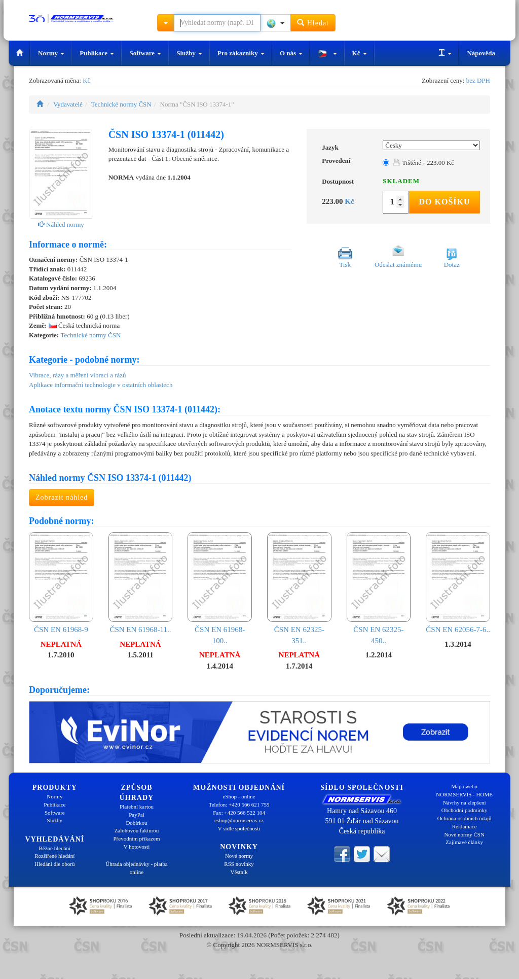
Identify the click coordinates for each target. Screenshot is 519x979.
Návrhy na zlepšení (464, 802)
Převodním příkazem (137, 838)
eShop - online (239, 796)
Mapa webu (464, 786)
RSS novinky (238, 864)
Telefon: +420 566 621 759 (239, 804)
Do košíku (444, 201)
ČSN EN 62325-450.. (379, 588)
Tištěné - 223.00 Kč (423, 162)
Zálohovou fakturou (137, 830)
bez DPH (478, 80)
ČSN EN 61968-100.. (220, 588)
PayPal (136, 815)
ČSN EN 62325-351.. (299, 588)
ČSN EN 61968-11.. (140, 583)
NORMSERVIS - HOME (464, 794)
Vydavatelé (68, 104)
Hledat (313, 22)
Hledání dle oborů (54, 864)
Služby (189, 53)
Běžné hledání (55, 848)
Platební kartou (137, 806)
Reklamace (464, 826)
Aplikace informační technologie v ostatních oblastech (100, 385)
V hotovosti (137, 847)
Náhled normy (61, 224)
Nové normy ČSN (464, 834)
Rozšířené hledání (54, 856)
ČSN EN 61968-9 (61, 583)
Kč (359, 53)
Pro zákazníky (241, 53)
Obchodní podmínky (464, 810)
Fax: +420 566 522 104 (239, 813)
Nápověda (481, 53)
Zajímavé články (464, 842)
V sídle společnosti (239, 828)
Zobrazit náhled (61, 497)
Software (145, 53)
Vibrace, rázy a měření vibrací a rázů (77, 375)
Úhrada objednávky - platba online (136, 868)
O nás (291, 53)
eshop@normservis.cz (239, 820)
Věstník (238, 872)
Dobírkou (136, 823)
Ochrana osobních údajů (464, 818)
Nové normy (239, 856)
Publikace (97, 53)
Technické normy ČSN (121, 104)
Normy (51, 53)
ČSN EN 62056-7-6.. (458, 583)
